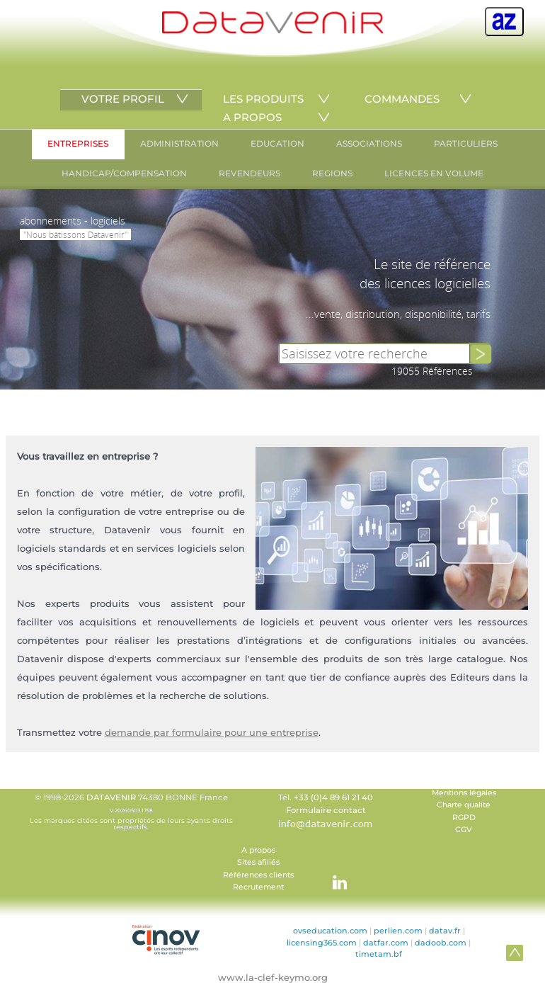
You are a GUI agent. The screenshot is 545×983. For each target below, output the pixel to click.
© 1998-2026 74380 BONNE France (131, 811)
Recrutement (258, 887)
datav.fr (445, 931)
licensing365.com (322, 943)
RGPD (464, 817)
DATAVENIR (111, 797)
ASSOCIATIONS (369, 143)
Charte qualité (463, 804)
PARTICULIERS (466, 143)
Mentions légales (464, 792)
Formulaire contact (326, 810)
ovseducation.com (330, 931)
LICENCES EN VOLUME (433, 173)
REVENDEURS (249, 173)
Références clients (258, 875)
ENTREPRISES (77, 143)
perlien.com (398, 931)
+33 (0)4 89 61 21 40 (333, 797)
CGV (463, 829)
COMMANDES (402, 99)
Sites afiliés (258, 862)
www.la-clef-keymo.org (273, 977)
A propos (258, 850)
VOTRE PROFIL (122, 99)
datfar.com (385, 943)
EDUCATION (277, 143)
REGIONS (332, 173)
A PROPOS (252, 117)
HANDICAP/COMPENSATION (124, 173)
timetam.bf (378, 954)
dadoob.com (440, 943)
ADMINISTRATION (179, 143)
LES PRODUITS (263, 99)
